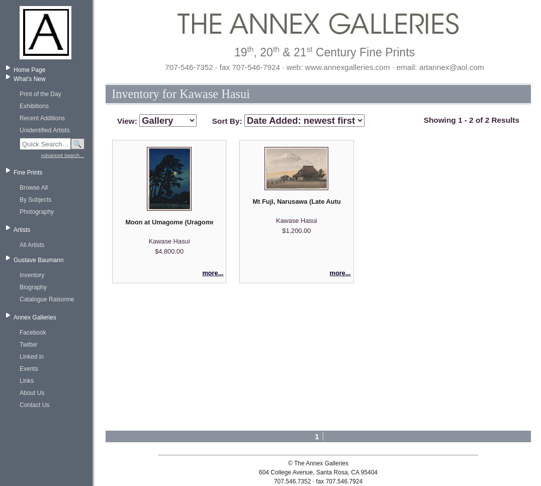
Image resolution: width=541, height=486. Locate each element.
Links (27, 380)
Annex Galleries (35, 317)
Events (29, 368)
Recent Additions (42, 118)
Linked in (32, 356)
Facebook (33, 332)
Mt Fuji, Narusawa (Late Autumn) (296, 201)
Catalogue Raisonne (47, 299)
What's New (30, 79)
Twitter (28, 344)
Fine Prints (28, 172)
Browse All (34, 187)
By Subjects (35, 199)
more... (212, 273)
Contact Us (34, 405)
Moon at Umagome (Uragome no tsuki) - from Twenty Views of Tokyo (169, 222)
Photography (37, 211)
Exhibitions (34, 106)
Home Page (29, 69)
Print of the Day (40, 94)
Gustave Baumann (38, 260)
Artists (22, 229)
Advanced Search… (62, 155)
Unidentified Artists (44, 130)
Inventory (32, 275)
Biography (33, 287)
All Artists (32, 245)
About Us (32, 392)
